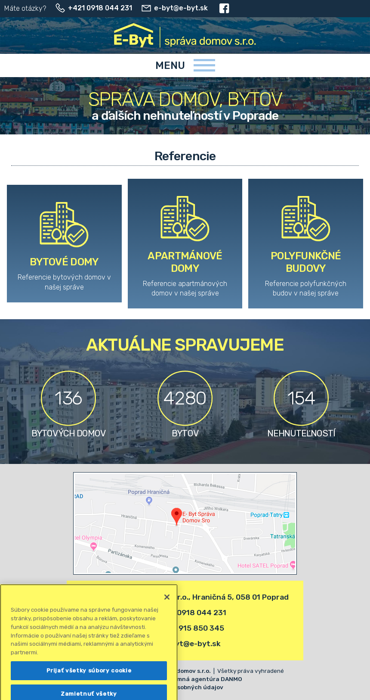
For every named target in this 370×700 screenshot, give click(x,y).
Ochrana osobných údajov (185, 687)
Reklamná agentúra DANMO (201, 678)
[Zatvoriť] (166, 620)
